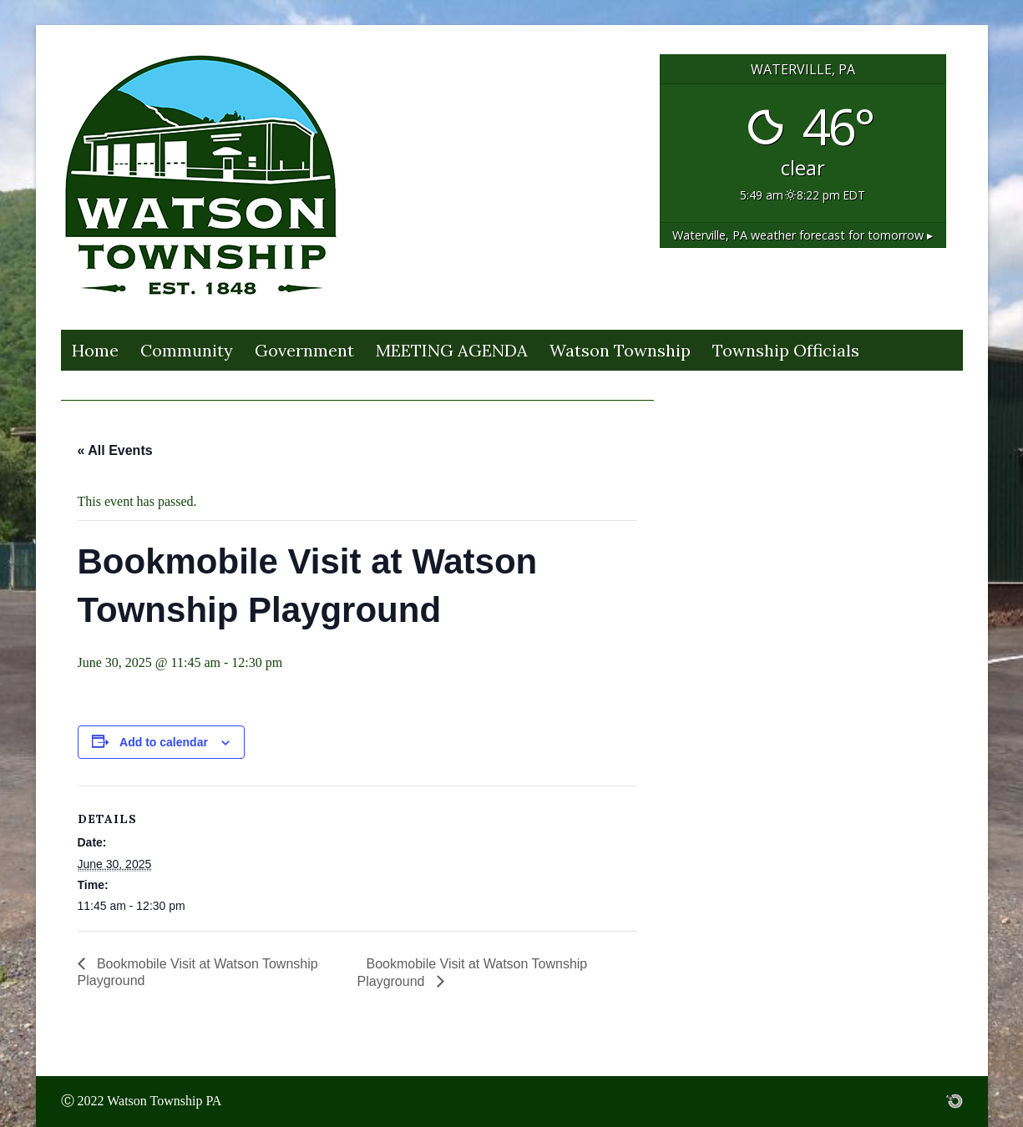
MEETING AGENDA (452, 350)
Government (304, 350)
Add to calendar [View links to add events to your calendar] (163, 742)
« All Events (115, 450)
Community (186, 350)
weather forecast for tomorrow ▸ (802, 235)
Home (95, 350)
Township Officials (785, 350)
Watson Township (620, 350)
